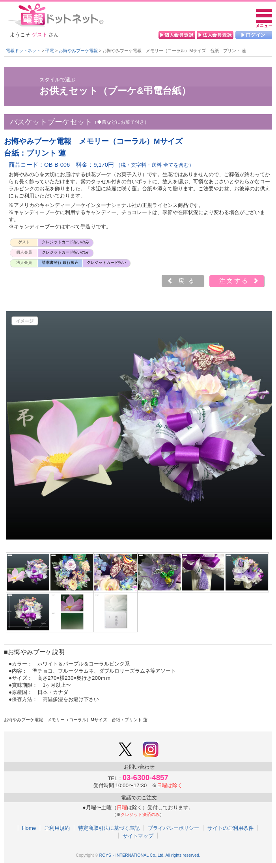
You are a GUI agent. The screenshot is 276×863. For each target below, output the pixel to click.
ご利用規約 (57, 828)
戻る (188, 281)
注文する (234, 281)
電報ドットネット (23, 50)
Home (29, 828)
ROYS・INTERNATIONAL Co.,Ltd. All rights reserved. (149, 855)
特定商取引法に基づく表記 (109, 828)
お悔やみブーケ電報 (78, 50)
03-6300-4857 (145, 777)
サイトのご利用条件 (230, 828)
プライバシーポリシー (173, 828)
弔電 (49, 50)
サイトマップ (138, 836)
